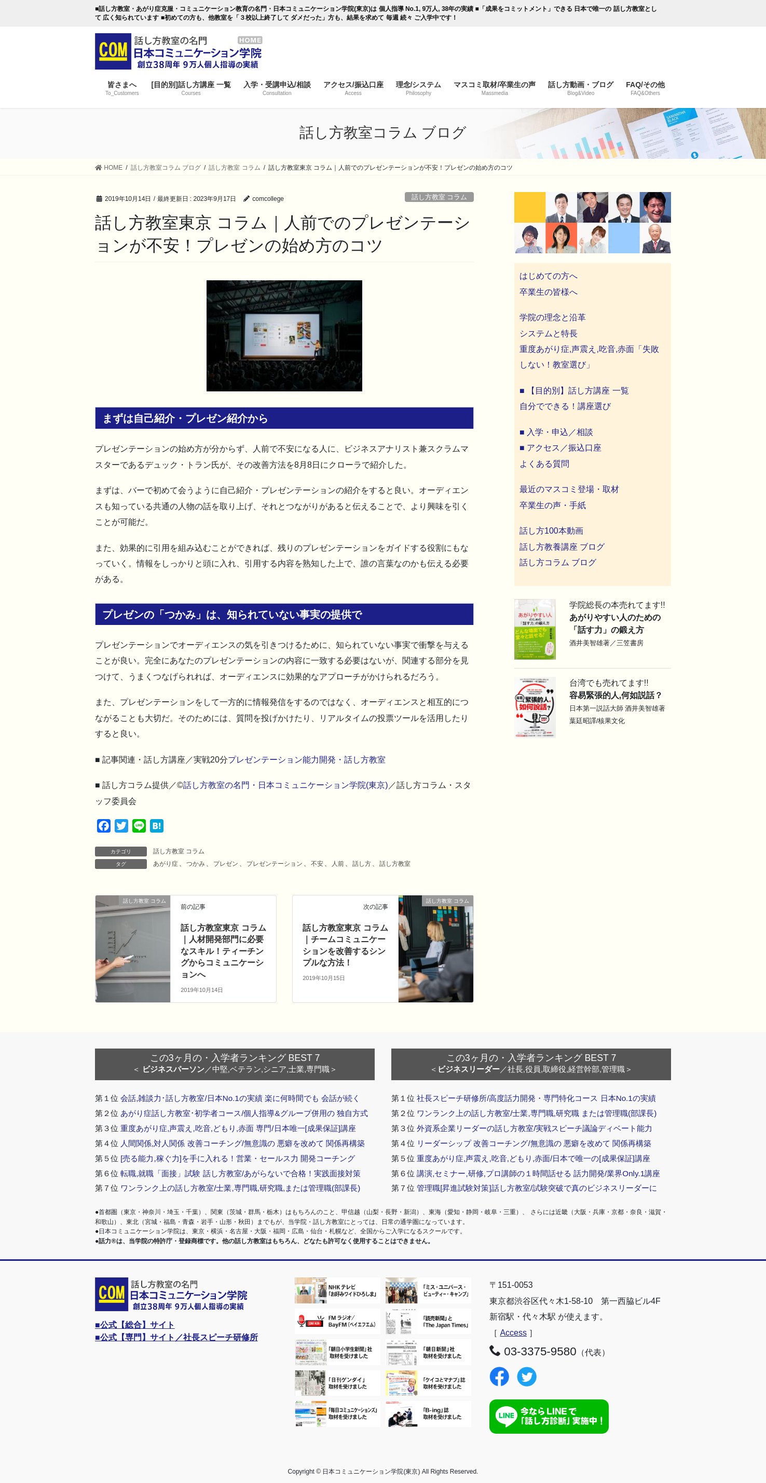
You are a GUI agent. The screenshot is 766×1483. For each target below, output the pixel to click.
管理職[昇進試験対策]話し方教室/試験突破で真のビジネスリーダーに (537, 1187)
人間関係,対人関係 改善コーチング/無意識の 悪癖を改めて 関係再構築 (242, 1143)
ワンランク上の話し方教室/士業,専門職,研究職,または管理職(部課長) (240, 1187)
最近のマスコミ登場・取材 (569, 489)
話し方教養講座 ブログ (562, 546)
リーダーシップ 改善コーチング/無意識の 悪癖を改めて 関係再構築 (534, 1143)
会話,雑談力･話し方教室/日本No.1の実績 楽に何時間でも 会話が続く (240, 1098)
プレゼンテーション (275, 863)
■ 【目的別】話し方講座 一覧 (574, 390)
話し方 (361, 863)
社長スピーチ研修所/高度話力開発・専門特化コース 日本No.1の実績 (536, 1098)
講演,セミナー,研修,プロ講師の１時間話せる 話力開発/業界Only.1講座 (538, 1173)
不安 (317, 863)
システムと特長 (548, 333)
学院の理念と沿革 (552, 317)
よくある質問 (544, 463)
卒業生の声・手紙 (552, 505)
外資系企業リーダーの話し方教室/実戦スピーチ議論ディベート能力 (534, 1128)
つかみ (195, 863)
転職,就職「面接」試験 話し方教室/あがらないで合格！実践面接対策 (240, 1173)
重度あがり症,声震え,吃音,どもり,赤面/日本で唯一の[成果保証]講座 (533, 1158)
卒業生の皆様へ (548, 292)
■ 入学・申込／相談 (556, 432)
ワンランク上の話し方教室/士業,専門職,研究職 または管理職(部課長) (536, 1113)
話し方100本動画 (551, 530)
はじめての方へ (548, 275)
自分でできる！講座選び (565, 406)
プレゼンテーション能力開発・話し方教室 (307, 759)
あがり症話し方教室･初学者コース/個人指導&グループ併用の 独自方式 (244, 1113)
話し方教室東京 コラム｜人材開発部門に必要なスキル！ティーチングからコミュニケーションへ (223, 951)
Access (513, 1332)
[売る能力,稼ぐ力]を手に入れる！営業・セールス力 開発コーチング (237, 1158)
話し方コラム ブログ (557, 562)
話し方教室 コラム (440, 197)
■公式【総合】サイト (135, 1325)
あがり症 (165, 863)
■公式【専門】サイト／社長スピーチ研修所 (176, 1337)
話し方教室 (395, 863)
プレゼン (225, 863)
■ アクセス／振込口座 (560, 447)
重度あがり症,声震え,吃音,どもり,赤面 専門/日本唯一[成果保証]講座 (238, 1128)
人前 (338, 863)
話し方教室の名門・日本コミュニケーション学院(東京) (285, 785)
